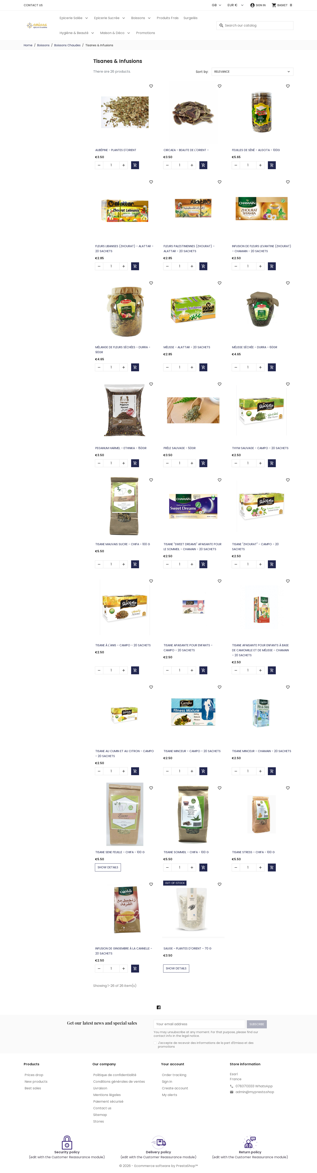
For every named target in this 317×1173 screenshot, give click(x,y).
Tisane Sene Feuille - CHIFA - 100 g (120, 852)
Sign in (167, 1081)
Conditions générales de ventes (119, 1081)
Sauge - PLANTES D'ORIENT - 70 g (187, 948)
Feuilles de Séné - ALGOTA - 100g (256, 150)
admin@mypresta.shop (255, 1092)
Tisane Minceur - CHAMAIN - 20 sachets (261, 751)
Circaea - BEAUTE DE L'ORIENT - (186, 150)
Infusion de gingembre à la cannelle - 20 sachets (123, 951)
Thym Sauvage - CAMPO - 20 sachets (260, 448)
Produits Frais (168, 18)
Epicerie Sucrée (106, 18)
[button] (257, 5)
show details (108, 867)
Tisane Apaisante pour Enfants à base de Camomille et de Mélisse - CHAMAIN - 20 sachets (260, 650)
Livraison (100, 1088)
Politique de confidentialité (114, 1075)
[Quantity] (111, 165)
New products (36, 1081)
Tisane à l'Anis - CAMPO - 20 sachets (123, 645)
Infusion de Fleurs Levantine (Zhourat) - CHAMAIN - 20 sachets (261, 248)
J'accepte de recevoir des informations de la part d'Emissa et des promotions (206, 1044)
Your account (172, 1064)
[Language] (216, 5)
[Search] (254, 25)
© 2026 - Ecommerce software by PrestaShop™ (158, 1165)
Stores (98, 1121)
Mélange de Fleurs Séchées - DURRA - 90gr (122, 349)
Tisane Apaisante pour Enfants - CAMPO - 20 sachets (188, 647)
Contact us (33, 5)
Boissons (138, 18)
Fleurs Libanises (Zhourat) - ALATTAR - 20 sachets (124, 248)
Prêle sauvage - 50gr (180, 448)
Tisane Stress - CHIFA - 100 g (253, 852)
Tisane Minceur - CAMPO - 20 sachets (192, 751)
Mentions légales (107, 1094)
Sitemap (100, 1114)
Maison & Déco (112, 33)
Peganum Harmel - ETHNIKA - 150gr (121, 448)
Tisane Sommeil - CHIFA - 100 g (186, 852)
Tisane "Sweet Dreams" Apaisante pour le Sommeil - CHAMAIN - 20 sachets (192, 546)
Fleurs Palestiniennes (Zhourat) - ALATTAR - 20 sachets (189, 248)
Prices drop (34, 1075)
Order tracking (174, 1075)
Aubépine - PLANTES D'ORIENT (115, 150)
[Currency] (235, 5)
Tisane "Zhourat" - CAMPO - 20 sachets (255, 546)
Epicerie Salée (71, 18)
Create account (175, 1088)
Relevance (252, 72)
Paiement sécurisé (108, 1101)
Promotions (145, 33)
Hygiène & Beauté (74, 33)
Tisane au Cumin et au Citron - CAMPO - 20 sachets (124, 753)
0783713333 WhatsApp (254, 1086)
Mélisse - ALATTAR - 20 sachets (187, 347)
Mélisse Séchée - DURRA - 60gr (254, 347)
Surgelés (191, 18)
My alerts (169, 1094)
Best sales (33, 1088)
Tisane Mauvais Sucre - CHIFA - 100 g (122, 544)
